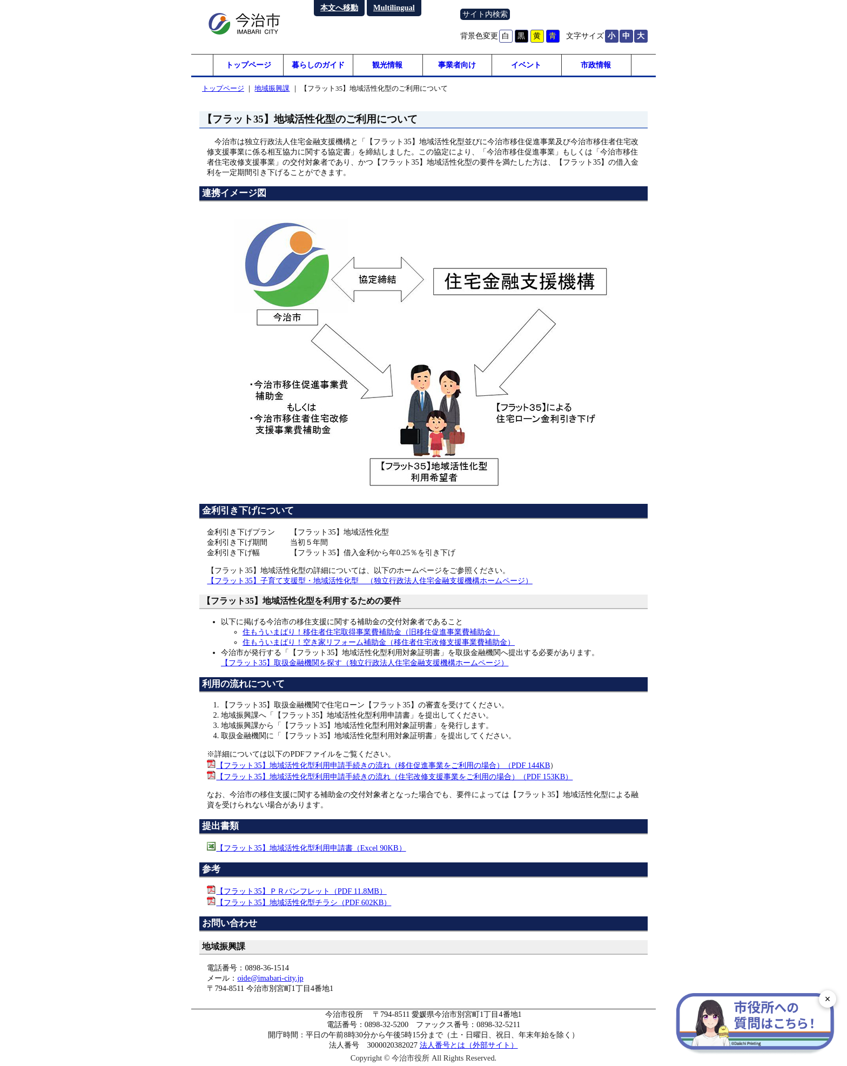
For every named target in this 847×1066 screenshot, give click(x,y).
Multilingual (394, 7)
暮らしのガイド (318, 64)
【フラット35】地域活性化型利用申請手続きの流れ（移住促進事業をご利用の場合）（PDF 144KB (383, 765)
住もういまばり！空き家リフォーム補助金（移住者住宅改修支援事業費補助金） (379, 642)
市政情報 (596, 64)
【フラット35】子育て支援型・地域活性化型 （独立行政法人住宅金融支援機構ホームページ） (369, 580)
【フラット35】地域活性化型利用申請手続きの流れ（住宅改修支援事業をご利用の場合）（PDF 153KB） (394, 776)
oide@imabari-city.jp (270, 978)
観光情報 (387, 64)
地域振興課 (272, 88)
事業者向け (457, 64)
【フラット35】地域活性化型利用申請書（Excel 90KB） (311, 848)
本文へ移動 (339, 7)
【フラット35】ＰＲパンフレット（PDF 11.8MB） (301, 891)
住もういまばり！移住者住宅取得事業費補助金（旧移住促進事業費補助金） (371, 632)
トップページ (248, 64)
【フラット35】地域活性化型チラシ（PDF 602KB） (303, 902)
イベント (526, 64)
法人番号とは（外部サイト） (469, 1045)
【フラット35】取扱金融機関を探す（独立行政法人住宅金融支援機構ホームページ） (364, 662)
